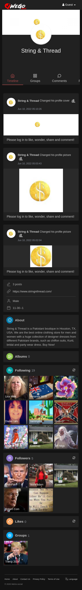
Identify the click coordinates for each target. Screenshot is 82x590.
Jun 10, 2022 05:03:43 (30, 163)
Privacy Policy (39, 579)
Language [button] (71, 579)
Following (22, 370)
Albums (21, 356)
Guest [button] (69, 4)
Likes (19, 521)
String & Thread (41, 50)
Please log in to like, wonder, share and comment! (40, 140)
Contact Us (25, 579)
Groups (21, 535)
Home (7, 579)
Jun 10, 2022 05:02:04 (30, 240)
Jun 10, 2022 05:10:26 (30, 109)
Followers (22, 458)
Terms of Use (53, 579)
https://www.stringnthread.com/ (32, 291)
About (15, 579)
